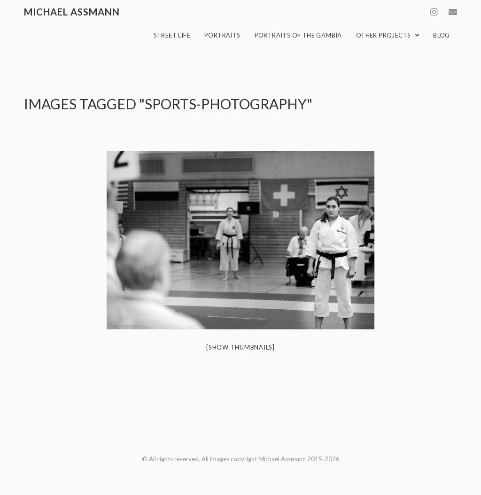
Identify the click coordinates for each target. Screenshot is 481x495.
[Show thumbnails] (240, 347)
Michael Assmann (72, 11)
